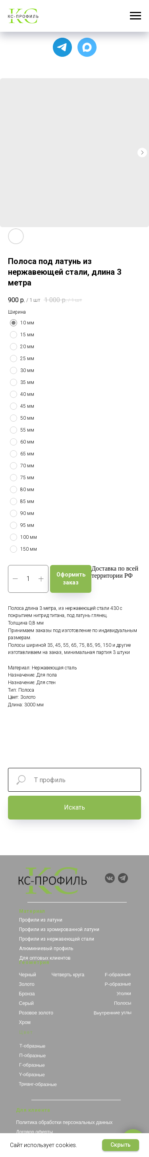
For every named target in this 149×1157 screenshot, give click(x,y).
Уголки (123, 994)
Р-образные (117, 984)
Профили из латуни (40, 920)
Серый (26, 1003)
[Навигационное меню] (135, 16)
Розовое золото (36, 1013)
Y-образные (32, 1075)
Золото (27, 984)
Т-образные (32, 1046)
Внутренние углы (112, 1013)
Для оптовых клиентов (45, 958)
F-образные (117, 975)
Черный (27, 975)
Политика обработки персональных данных (64, 1122)
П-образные (32, 1056)
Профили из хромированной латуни (59, 929)
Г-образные (32, 1065)
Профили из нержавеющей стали (56, 939)
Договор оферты (34, 1132)
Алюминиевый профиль (46, 948)
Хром (25, 1022)
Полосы (122, 1003)
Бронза (27, 994)
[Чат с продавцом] (87, 47)
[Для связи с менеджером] (62, 47)
